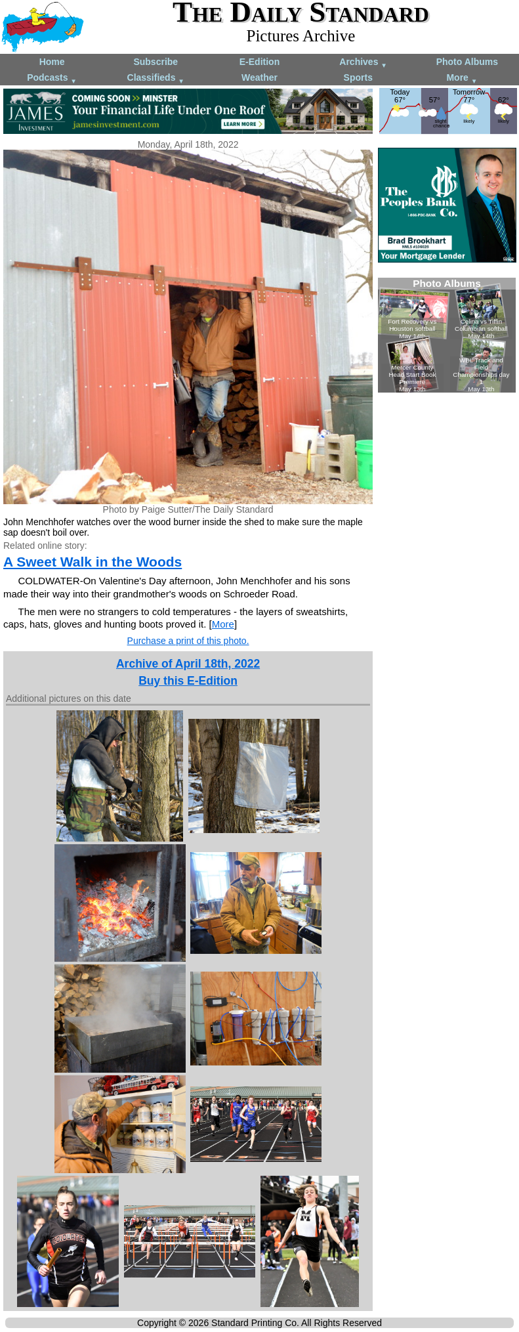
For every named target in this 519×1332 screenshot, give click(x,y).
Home (52, 61)
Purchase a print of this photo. (188, 640)
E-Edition (259, 61)
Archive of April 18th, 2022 (188, 663)
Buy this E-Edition (188, 680)
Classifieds (156, 78)
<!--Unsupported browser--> (447, 335)
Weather (259, 77)
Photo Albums (467, 61)
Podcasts (52, 78)
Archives (363, 62)
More (461, 78)
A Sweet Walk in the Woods (92, 561)
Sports (358, 77)
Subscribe (155, 61)
